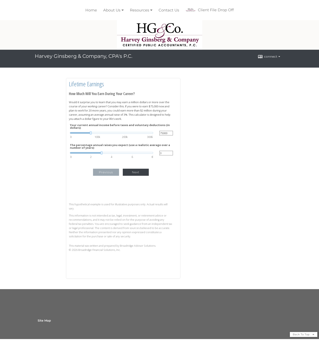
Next (135, 172)
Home (91, 10)
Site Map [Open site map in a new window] (44, 320)
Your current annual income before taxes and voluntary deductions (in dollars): (120, 126)
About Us (111, 10)
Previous (106, 172)
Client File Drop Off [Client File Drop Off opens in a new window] (209, 10)
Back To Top (303, 334)
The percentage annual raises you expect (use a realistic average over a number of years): (120, 146)
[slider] (111, 133)
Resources (139, 10)
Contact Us (169, 10)
